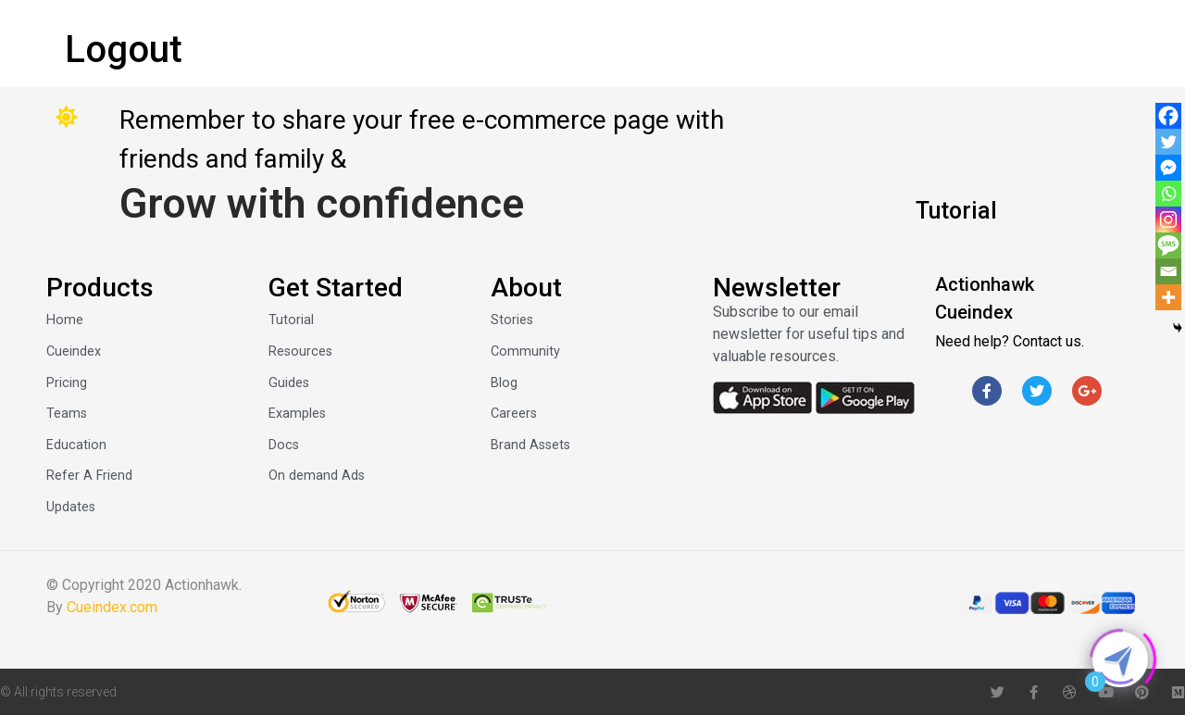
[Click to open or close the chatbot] (1120, 659)
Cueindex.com (112, 607)
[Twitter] (1168, 142)
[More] (1168, 297)
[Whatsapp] (1168, 194)
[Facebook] (1168, 116)
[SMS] (1168, 245)
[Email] (1168, 271)
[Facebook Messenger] (1168, 168)
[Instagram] (1168, 219)
